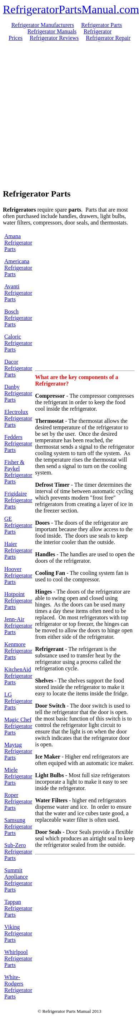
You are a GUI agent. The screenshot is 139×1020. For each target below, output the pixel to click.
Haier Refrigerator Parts (18, 550)
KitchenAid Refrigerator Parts (18, 675)
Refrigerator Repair (108, 38)
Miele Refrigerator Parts (18, 776)
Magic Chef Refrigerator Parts (18, 726)
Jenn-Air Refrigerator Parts (18, 625)
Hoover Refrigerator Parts (18, 575)
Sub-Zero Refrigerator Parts (18, 851)
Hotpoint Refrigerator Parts (18, 600)
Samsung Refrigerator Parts (18, 826)
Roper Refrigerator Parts (18, 801)
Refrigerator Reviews (54, 38)
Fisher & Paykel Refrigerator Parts (18, 472)
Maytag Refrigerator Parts (18, 751)
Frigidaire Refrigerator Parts (18, 500)
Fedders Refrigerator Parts (18, 443)
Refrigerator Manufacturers (42, 25)
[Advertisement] (68, 114)
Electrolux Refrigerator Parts (18, 418)
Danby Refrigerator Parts (18, 393)
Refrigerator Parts (101, 25)
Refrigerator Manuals (52, 31)
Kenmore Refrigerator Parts (18, 650)
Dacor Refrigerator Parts (18, 368)
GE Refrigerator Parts (18, 525)
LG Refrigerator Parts (18, 700)
